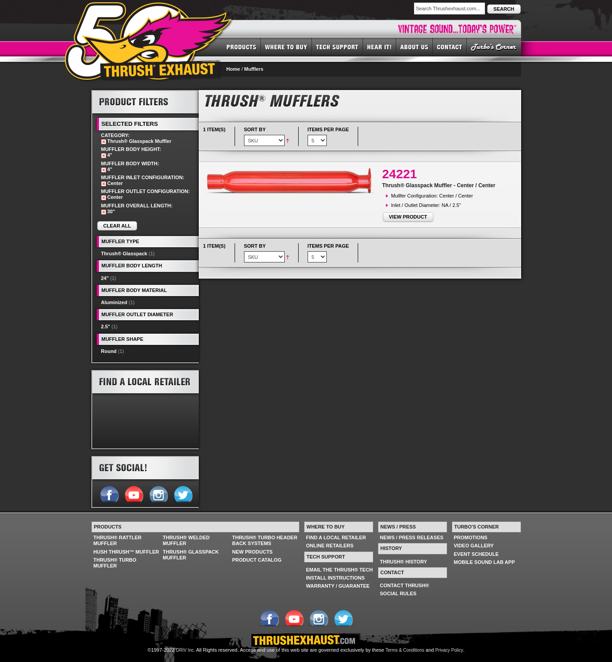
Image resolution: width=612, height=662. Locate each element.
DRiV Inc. (185, 650)
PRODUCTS (241, 46)
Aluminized (114, 302)
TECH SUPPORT (337, 46)
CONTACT (450, 46)
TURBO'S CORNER (494, 46)
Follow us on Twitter (183, 493)
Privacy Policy (449, 650)
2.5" (106, 326)
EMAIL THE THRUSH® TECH (339, 569)
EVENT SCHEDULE (476, 554)
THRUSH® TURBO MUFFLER (115, 562)
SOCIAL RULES (398, 593)
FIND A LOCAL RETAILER (336, 537)
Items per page (328, 129)
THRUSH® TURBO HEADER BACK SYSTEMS (265, 540)
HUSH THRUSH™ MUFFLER (126, 552)
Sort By (255, 129)
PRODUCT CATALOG (257, 560)
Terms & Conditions (404, 650)
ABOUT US (414, 46)
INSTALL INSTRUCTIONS (335, 577)
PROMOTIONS (471, 537)
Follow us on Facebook (109, 493)
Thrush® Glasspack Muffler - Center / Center (439, 185)
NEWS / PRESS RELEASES (412, 537)
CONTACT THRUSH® (404, 585)
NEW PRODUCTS (252, 552)
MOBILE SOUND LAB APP (484, 562)
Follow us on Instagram (158, 493)
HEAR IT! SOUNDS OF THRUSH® (379, 46)
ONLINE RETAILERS (330, 545)
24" (105, 278)
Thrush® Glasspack (124, 253)
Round (109, 351)
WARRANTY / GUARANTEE (338, 586)
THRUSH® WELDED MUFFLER (186, 540)
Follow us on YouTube (133, 493)
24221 (399, 174)
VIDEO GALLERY (474, 545)
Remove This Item (103, 141)
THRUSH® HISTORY (403, 561)
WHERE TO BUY (286, 46)
